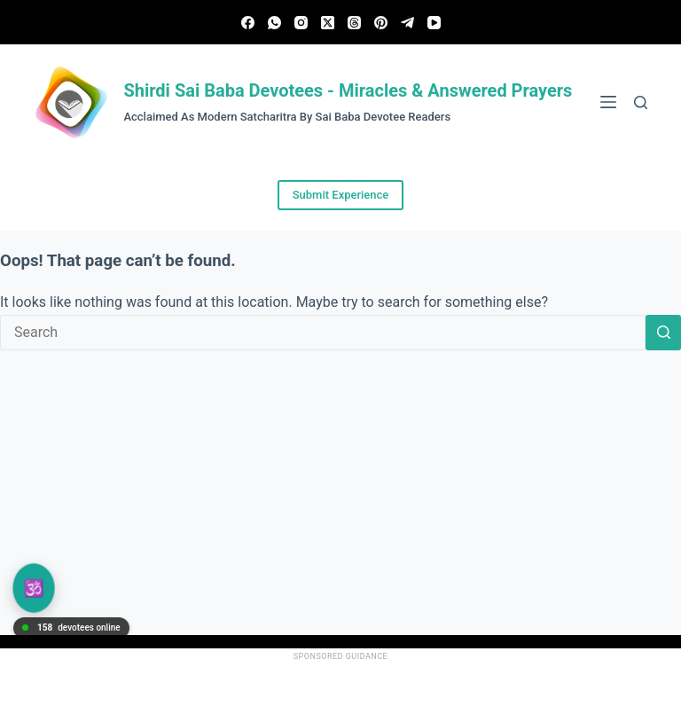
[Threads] (354, 22)
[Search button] (663, 332)
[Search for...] (323, 332)
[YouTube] (434, 22)
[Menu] (608, 102)
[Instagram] (301, 22)
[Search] (640, 102)
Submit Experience (341, 194)
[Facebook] (247, 22)
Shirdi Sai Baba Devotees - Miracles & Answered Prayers (347, 90)
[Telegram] (407, 22)
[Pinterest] (380, 22)
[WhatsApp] (274, 22)
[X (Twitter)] (327, 22)
